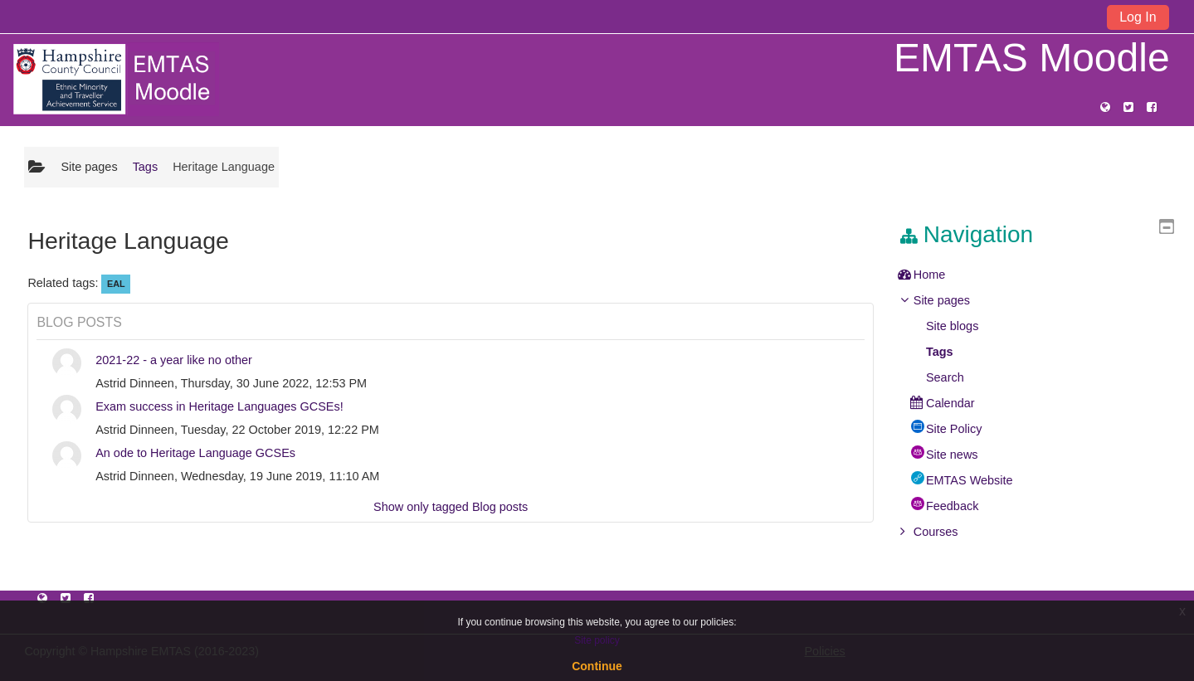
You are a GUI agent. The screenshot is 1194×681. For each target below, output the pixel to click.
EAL (116, 284)
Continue (597, 666)
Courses (948, 531)
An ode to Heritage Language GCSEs (195, 453)
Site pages (89, 166)
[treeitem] (1042, 274)
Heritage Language (224, 166)
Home (942, 274)
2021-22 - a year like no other (173, 360)
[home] (115, 78)
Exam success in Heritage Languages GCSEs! (219, 406)
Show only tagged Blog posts (450, 506)
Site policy (597, 640)
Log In (1137, 17)
